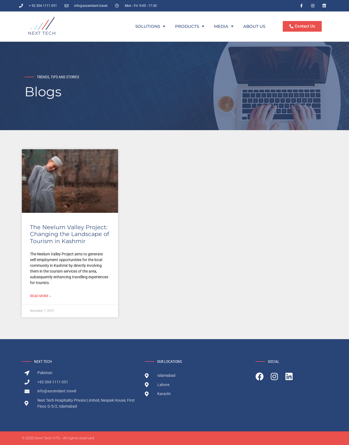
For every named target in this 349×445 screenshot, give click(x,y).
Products (189, 26)
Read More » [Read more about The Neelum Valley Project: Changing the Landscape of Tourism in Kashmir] (40, 296)
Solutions (150, 26)
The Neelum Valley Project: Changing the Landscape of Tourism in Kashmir (69, 234)
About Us (254, 26)
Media (223, 26)
